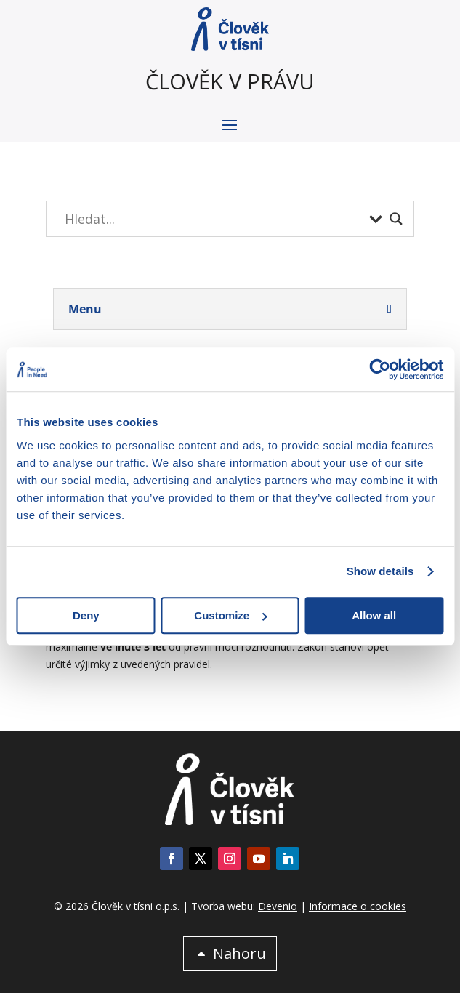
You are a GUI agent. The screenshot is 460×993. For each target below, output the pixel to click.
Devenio (277, 906)
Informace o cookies (357, 906)
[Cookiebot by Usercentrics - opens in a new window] (379, 369)
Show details (380, 571)
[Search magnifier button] (396, 219)
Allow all (374, 615)
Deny (86, 615)
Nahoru (239, 953)
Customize (230, 615)
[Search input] (213, 219)
